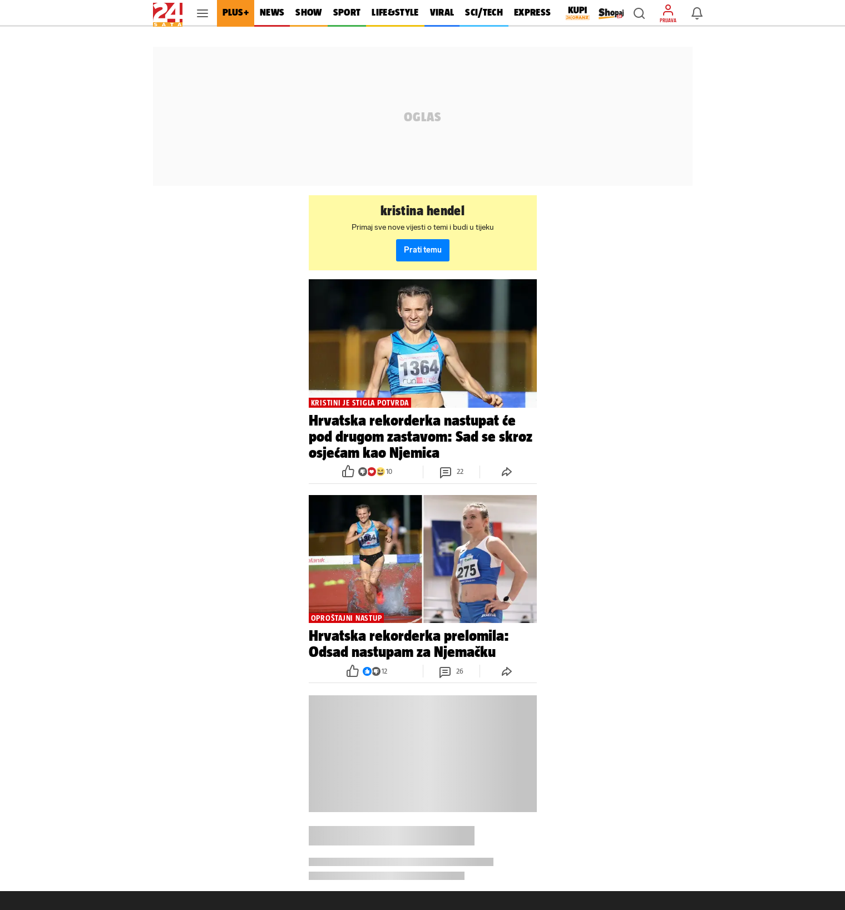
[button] (639, 13)
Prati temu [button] (423, 250)
